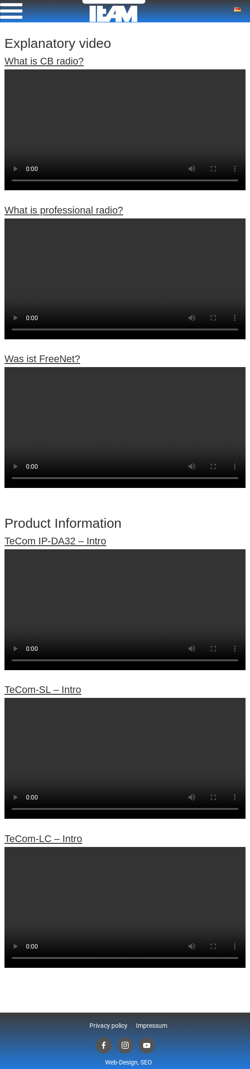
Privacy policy (108, 1025)
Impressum (151, 1025)
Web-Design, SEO (128, 1062)
